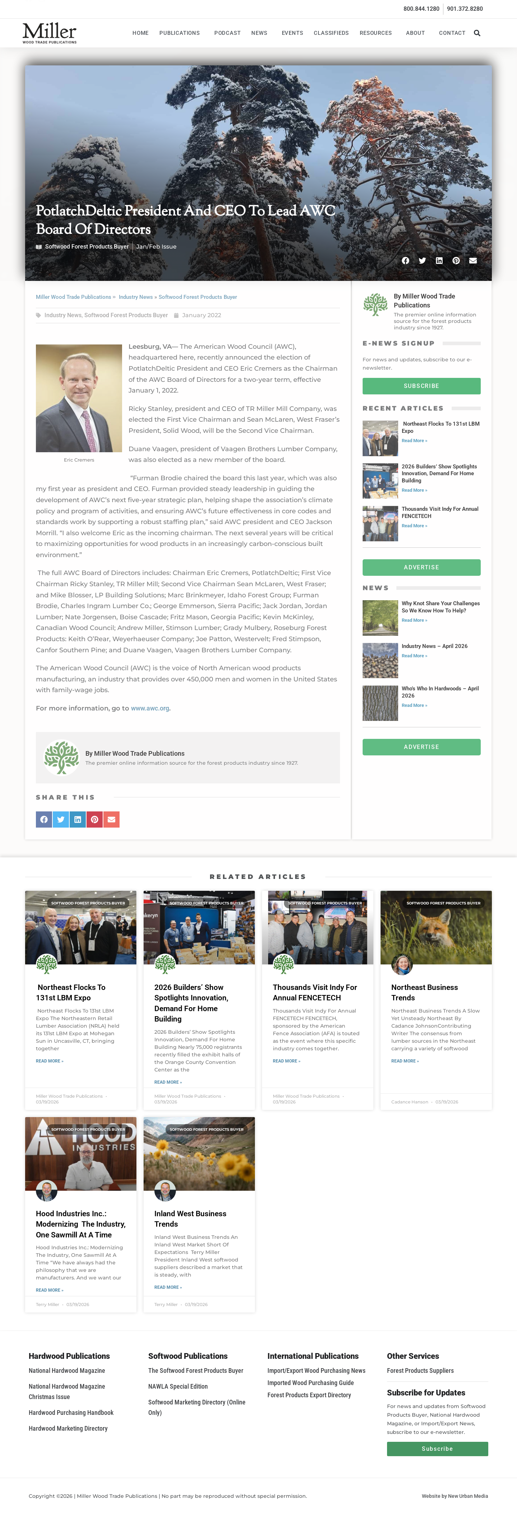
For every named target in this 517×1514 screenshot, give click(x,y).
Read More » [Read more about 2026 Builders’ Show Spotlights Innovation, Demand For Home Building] (415, 490)
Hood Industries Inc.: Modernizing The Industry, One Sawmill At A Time (81, 1224)
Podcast (227, 33)
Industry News (136, 297)
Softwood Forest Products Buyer (87, 246)
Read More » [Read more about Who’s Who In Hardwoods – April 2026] (415, 705)
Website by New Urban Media (455, 1496)
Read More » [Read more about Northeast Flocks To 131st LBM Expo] (415, 440)
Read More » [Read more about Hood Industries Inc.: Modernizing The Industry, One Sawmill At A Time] (50, 1290)
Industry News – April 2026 (435, 646)
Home (140, 33)
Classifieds (331, 33)
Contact (452, 33)
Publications (181, 33)
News (261, 33)
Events (292, 33)
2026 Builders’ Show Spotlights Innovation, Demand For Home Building (439, 473)
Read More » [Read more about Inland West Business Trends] (168, 1287)
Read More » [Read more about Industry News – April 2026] (415, 655)
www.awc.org (150, 708)
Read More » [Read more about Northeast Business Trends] (405, 1061)
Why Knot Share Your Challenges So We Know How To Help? (441, 607)
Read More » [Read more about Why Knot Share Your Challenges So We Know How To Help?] (415, 620)
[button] (477, 33)
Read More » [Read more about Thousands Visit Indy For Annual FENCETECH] (415, 525)
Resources (377, 33)
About (417, 33)
